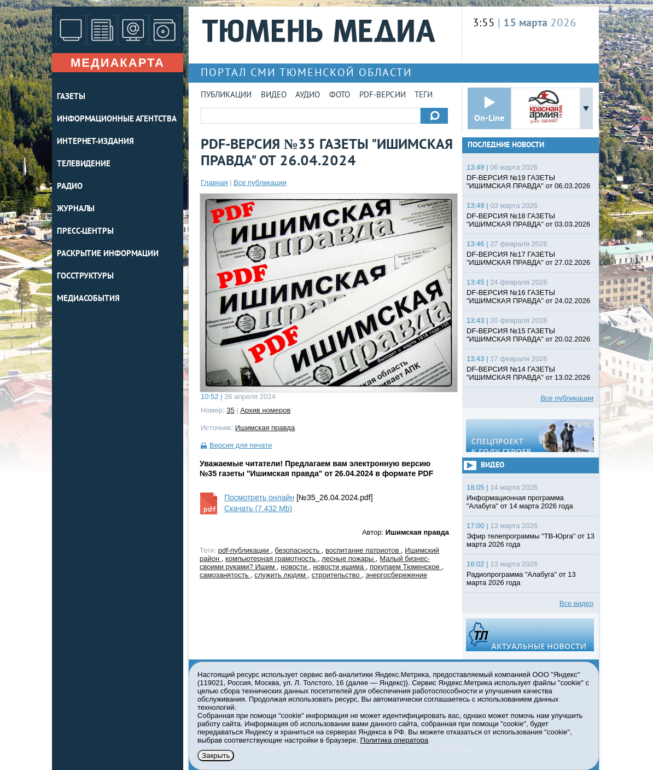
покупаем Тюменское (405, 567)
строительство (337, 575)
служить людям (280, 575)
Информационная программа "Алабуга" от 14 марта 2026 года (520, 502)
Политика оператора (394, 740)
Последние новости (506, 145)
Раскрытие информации (108, 254)
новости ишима (339, 567)
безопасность (298, 550)
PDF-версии (382, 95)
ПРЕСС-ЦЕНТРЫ (85, 232)
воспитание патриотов (363, 550)
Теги (424, 95)
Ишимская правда (265, 428)
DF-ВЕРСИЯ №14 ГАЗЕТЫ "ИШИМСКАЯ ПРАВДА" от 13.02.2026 (528, 373)
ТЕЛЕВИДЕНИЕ (83, 164)
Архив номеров (265, 410)
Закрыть (216, 755)
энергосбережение (396, 575)
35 (230, 410)
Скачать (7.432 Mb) (258, 508)
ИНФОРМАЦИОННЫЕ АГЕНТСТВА (117, 119)
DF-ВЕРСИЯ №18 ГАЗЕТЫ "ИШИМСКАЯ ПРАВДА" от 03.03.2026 (528, 220)
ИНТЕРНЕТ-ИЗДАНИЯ (95, 142)
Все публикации (260, 182)
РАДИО (70, 187)
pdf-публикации (244, 550)
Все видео (576, 603)
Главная (214, 182)
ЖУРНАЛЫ (76, 209)
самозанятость (225, 575)
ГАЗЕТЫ (71, 97)
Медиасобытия (88, 299)
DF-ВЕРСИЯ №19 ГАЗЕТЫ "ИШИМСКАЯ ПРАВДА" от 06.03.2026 (528, 181)
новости (295, 567)
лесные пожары (349, 558)
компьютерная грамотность (271, 558)
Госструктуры (85, 276)
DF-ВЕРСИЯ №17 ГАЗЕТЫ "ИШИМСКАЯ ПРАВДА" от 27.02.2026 (528, 258)
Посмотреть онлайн (259, 497)
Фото (339, 95)
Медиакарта (118, 63)
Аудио (307, 95)
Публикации (226, 95)
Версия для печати (240, 445)
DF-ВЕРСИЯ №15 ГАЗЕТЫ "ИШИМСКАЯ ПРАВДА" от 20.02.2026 (528, 335)
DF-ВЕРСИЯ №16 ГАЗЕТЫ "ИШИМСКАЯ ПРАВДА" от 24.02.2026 (528, 296)
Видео (274, 95)
